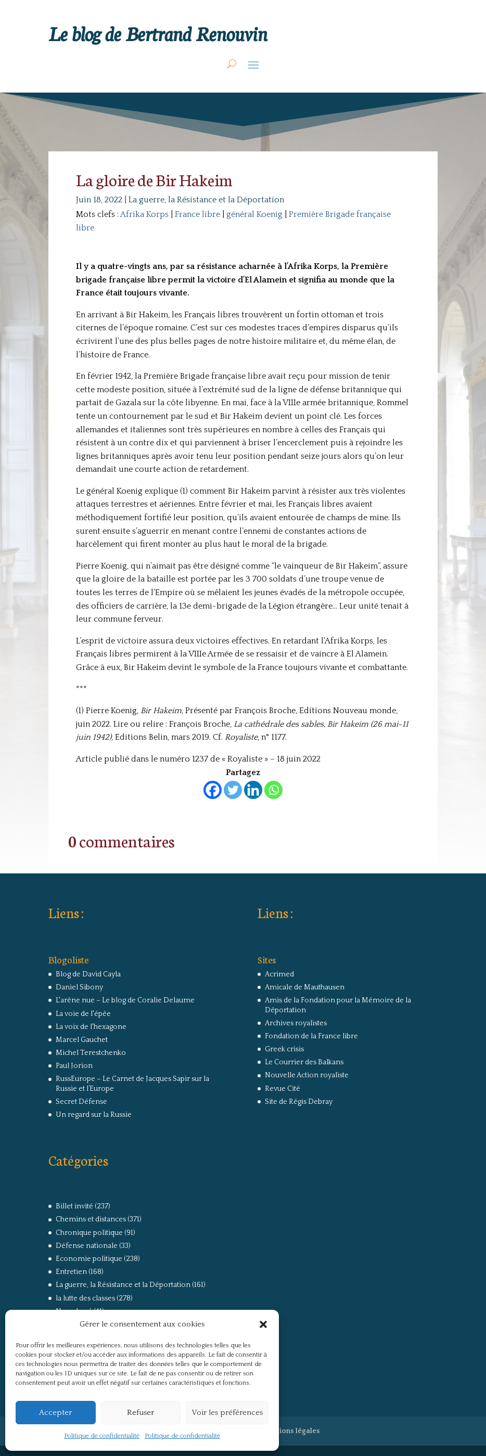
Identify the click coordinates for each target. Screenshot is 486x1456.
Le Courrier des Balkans (304, 1062)
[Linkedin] (253, 790)
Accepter (55, 1412)
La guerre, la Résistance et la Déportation (206, 199)
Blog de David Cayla (88, 974)
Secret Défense (81, 1102)
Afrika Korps (144, 214)
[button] (263, 1324)
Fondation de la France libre (311, 1036)
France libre (197, 214)
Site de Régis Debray (298, 1102)
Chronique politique (89, 1233)
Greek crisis (284, 1049)
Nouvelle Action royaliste (307, 1075)
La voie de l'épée (83, 1014)
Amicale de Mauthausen (304, 987)
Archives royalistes (296, 1023)
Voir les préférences (227, 1412)
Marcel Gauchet (82, 1040)
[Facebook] (212, 790)
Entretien (71, 1272)
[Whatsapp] (273, 790)
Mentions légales (291, 1431)
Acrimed (279, 974)
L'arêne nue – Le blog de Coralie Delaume (125, 1000)
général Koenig (254, 214)
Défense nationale (87, 1246)
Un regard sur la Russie (94, 1115)
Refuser (140, 1412)
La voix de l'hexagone (91, 1027)
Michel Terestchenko (91, 1053)
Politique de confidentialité (101, 1436)
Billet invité (74, 1206)
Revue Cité (282, 1089)
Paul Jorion (74, 1066)
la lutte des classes (85, 1298)
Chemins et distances (91, 1219)
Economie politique (89, 1259)
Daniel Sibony (79, 987)
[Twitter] (233, 790)
